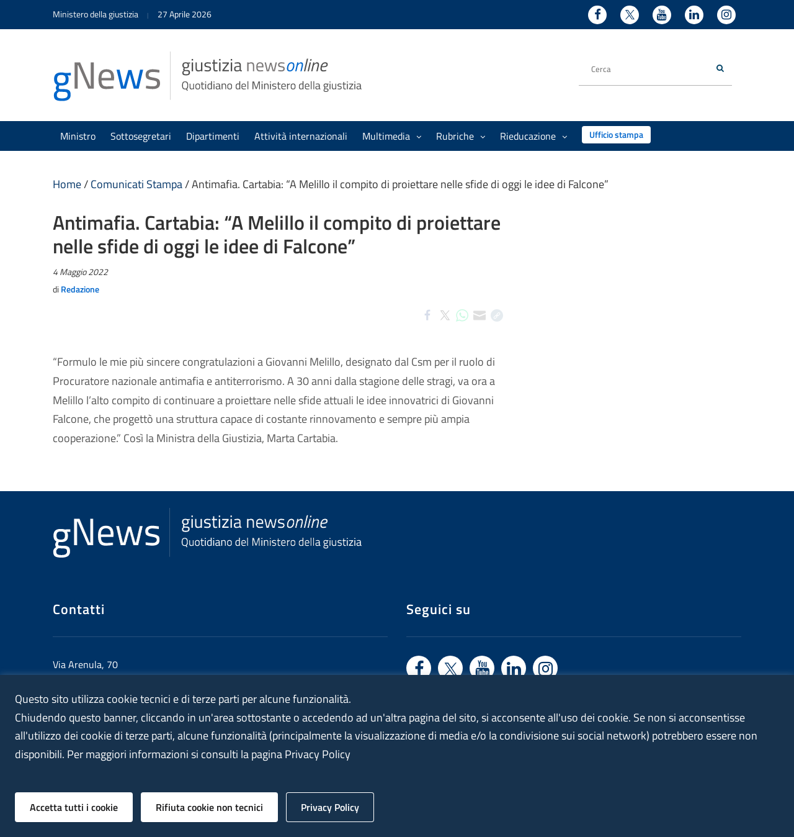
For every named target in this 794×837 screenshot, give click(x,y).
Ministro (78, 136)
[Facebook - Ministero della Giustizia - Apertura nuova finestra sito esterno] (597, 15)
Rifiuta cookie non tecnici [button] (209, 807)
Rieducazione (533, 136)
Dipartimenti (212, 136)
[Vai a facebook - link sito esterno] (418, 668)
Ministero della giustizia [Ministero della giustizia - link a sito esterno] (95, 13)
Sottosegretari (140, 136)
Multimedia (391, 136)
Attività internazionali (300, 136)
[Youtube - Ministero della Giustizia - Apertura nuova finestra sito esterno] (662, 15)
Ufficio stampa (616, 134)
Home (67, 184)
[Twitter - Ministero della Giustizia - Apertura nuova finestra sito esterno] (629, 15)
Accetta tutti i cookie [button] (74, 807)
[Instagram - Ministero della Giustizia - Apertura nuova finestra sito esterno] (726, 15)
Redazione (80, 289)
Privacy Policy (330, 807)
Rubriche (460, 136)
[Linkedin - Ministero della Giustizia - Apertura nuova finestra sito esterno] (694, 15)
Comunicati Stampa (136, 184)
